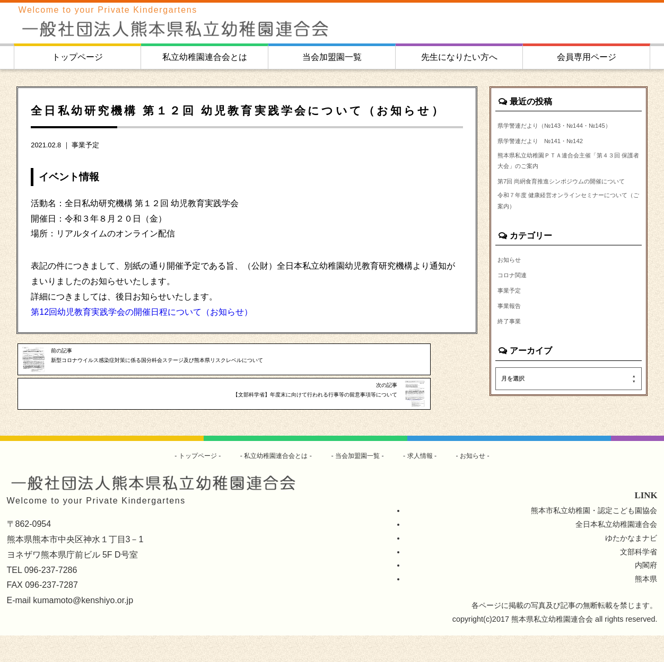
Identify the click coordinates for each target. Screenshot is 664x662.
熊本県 (646, 605)
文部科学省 (638, 578)
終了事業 (512, 371)
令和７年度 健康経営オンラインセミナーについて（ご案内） (565, 241)
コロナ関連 (516, 320)
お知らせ (512, 303)
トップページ (77, 56)
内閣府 (646, 592)
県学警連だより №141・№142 (551, 156)
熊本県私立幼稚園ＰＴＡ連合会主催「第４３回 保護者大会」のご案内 (568, 180)
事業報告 (512, 354)
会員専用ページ (586, 56)
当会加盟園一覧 (332, 56)
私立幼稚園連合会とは (204, 56)
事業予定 (85, 145)
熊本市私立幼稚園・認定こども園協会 (594, 537)
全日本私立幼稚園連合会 (616, 550)
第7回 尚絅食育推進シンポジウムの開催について (567, 210)
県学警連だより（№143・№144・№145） (555, 132)
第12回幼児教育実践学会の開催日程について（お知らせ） (141, 311)
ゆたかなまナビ (631, 564)
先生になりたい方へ (459, 56)
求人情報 (431, 482)
